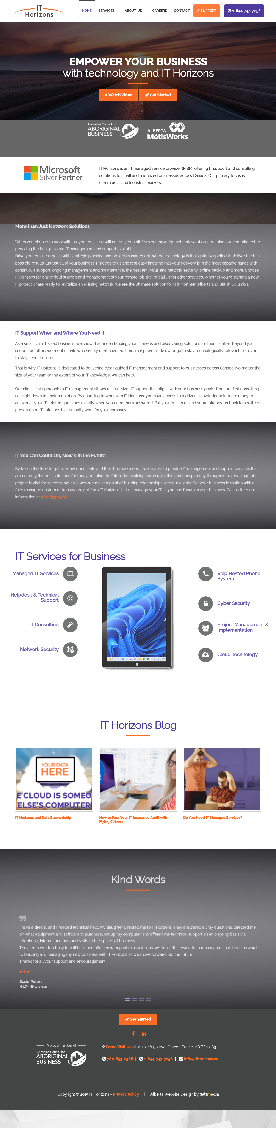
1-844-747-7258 (246, 11)
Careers (159, 11)
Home (87, 11)
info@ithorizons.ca (201, 1059)
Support (208, 11)
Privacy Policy (126, 1094)
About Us (135, 11)
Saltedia (209, 1094)
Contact (182, 11)
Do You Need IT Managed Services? (212, 818)
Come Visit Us (119, 1047)
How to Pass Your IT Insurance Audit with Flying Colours (133, 820)
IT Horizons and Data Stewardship (43, 818)
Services (108, 11)
